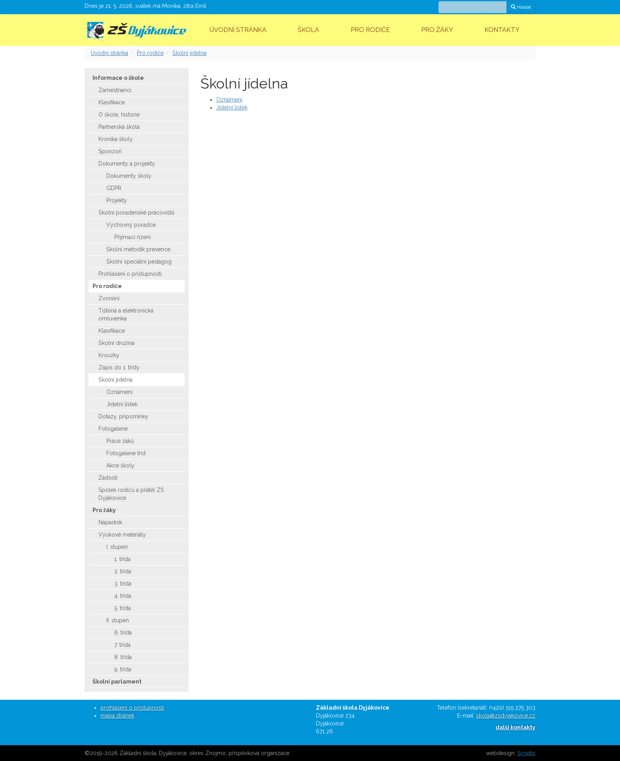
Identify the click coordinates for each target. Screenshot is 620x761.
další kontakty (515, 727)
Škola (308, 30)
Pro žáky (437, 30)
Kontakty (502, 30)
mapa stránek (117, 715)
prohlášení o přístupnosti (132, 707)
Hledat (521, 7)
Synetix (526, 753)
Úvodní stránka (238, 30)
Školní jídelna (189, 53)
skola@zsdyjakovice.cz (505, 715)
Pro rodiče (370, 30)
